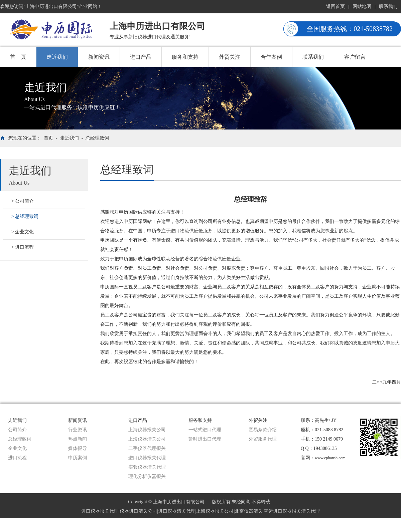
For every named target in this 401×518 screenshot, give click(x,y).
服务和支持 (185, 57)
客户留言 (355, 57)
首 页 (18, 57)
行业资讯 (77, 429)
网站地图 (362, 6)
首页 (48, 138)
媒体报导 (77, 448)
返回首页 (335, 6)
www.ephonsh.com (330, 458)
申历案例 (77, 457)
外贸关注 (229, 57)
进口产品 (140, 57)
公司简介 (24, 201)
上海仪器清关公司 (147, 439)
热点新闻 (77, 439)
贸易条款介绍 (263, 429)
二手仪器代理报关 (147, 448)
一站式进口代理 (204, 429)
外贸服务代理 (263, 439)
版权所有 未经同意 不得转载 (241, 501)
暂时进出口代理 (204, 439)
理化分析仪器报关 (147, 476)
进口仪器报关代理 (147, 457)
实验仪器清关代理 (147, 467)
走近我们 (57, 57)
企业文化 (24, 231)
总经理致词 (97, 138)
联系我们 (388, 6)
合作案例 (271, 57)
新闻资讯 (99, 57)
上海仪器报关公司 (147, 429)
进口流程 (24, 247)
